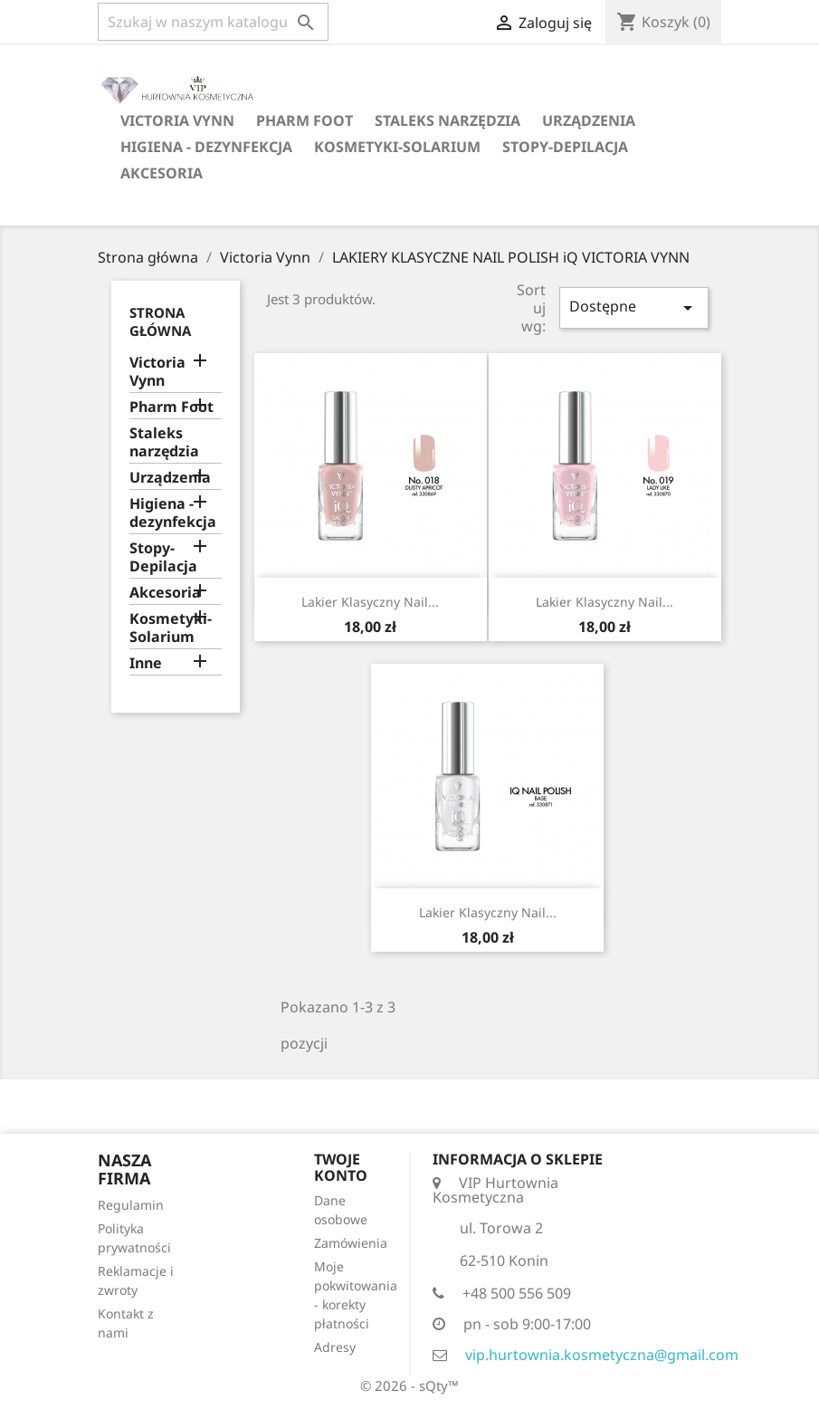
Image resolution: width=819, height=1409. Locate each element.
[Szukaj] (213, 22)
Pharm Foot (304, 120)
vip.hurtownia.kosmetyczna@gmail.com (601, 1355)
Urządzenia (588, 120)
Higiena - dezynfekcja (206, 147)
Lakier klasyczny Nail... (370, 601)
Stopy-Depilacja (565, 147)
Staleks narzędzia (447, 120)
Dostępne (633, 307)
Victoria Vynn (177, 120)
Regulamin (131, 1204)
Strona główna (160, 321)
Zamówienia (350, 1242)
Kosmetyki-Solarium (397, 147)
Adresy (335, 1347)
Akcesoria (161, 173)
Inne (145, 663)
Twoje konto (340, 1167)
